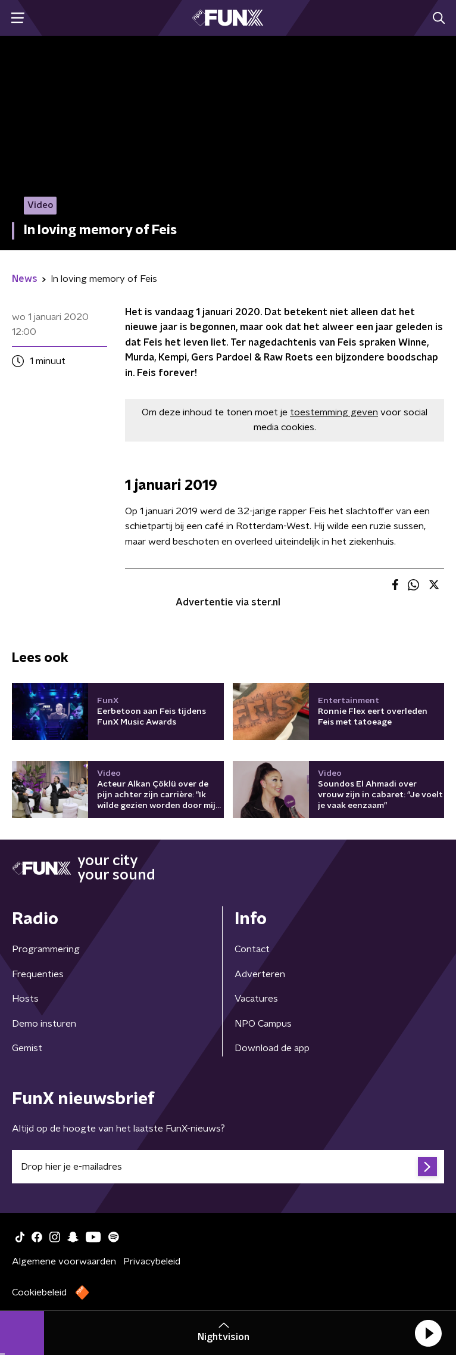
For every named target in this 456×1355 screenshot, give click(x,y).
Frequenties (38, 974)
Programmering (46, 949)
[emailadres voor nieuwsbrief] (228, 1166)
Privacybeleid (151, 1261)
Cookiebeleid (39, 1292)
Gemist (27, 1048)
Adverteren (260, 974)
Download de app (272, 1048)
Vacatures (256, 998)
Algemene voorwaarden (64, 1261)
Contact (252, 949)
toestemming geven (334, 412)
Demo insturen (44, 1023)
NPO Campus (263, 1023)
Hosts (25, 998)
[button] (428, 1333)
